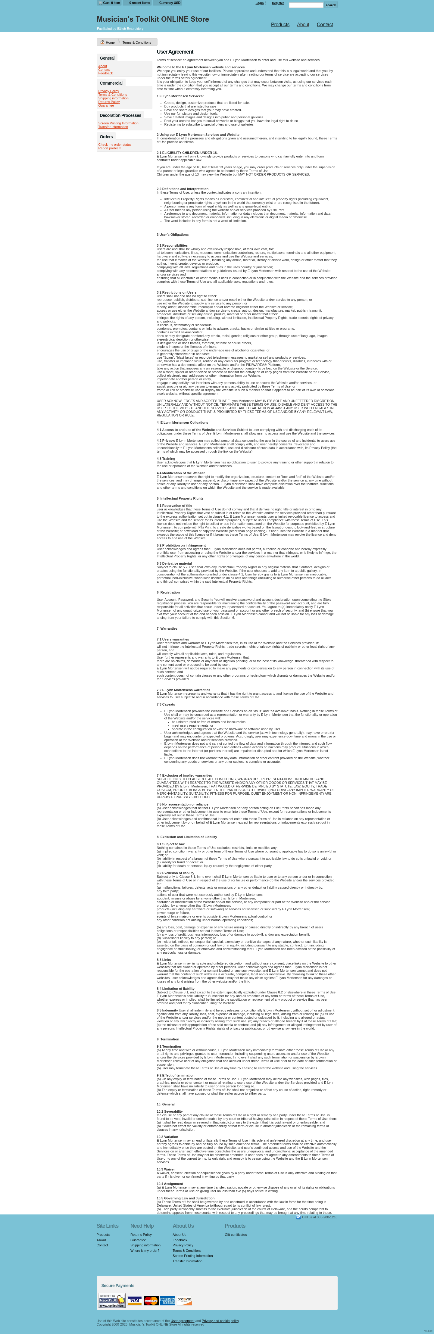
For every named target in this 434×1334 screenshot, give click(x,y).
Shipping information (113, 98)
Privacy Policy (108, 91)
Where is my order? (144, 1250)
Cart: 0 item (111, 3)
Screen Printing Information (118, 123)
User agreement (183, 1321)
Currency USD (169, 3)
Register (278, 3)
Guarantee (106, 105)
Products (280, 24)
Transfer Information (113, 127)
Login (260, 3)
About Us (179, 1234)
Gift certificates (236, 1234)
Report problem (109, 148)
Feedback (105, 73)
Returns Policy (109, 102)
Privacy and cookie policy (220, 1321)
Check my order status (115, 144)
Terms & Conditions (112, 94)
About (303, 24)
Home (110, 42)
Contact (325, 24)
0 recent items (139, 3)
